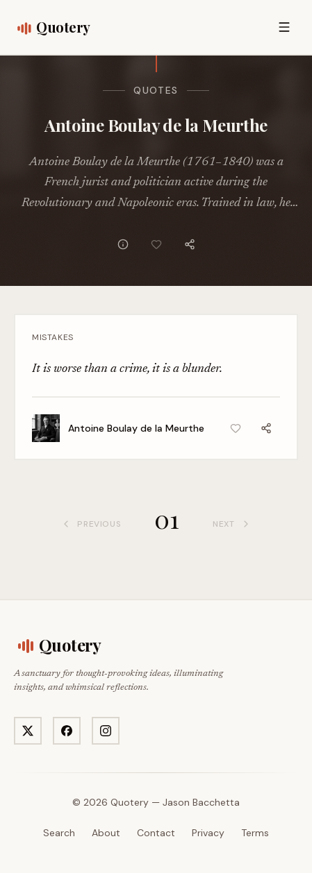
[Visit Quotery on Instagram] (106, 731)
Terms (255, 833)
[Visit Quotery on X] (28, 731)
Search (59, 833)
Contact (156, 833)
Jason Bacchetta (201, 802)
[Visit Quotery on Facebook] (67, 731)
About (106, 833)
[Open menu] (284, 27)
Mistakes (53, 337)
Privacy (208, 833)
